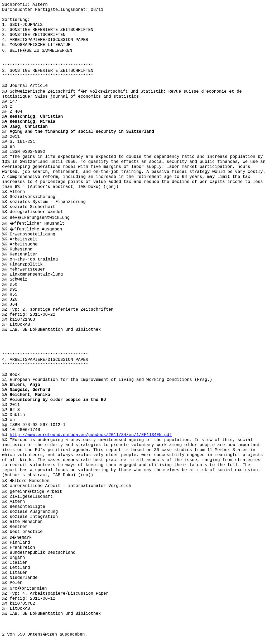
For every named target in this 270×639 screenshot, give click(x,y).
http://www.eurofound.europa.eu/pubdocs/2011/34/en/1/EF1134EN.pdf (91, 435)
